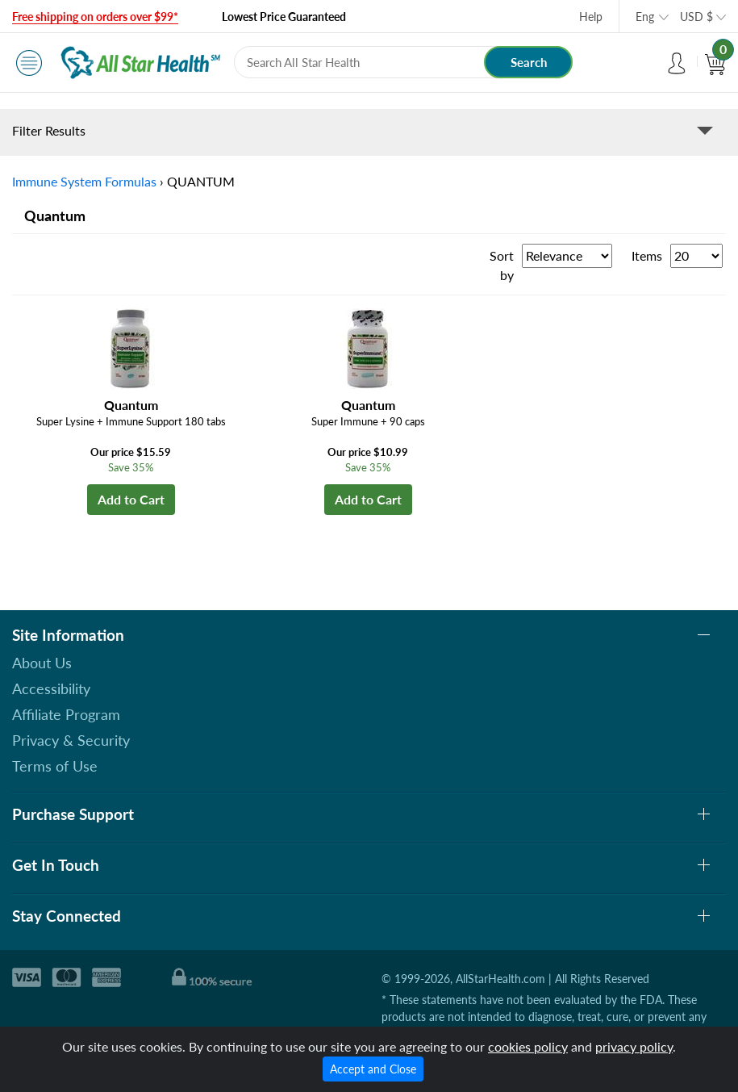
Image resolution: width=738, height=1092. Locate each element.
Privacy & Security (71, 740)
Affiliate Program (66, 714)
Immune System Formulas (84, 181)
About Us (42, 663)
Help (590, 16)
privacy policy (634, 1046)
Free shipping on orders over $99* (95, 16)
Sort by (502, 265)
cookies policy (528, 1046)
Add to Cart (131, 499)
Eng (645, 16)
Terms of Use (55, 766)
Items (647, 255)
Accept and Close (373, 1069)
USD (696, 16)
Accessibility (51, 688)
